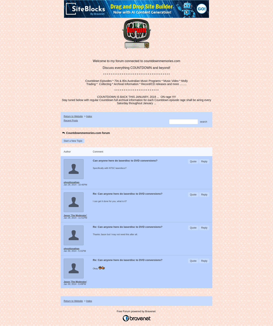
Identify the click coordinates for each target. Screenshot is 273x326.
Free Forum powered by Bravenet (136, 311)
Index (89, 116)
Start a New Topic (73, 141)
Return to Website (73, 116)
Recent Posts (71, 120)
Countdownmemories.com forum (86, 133)
